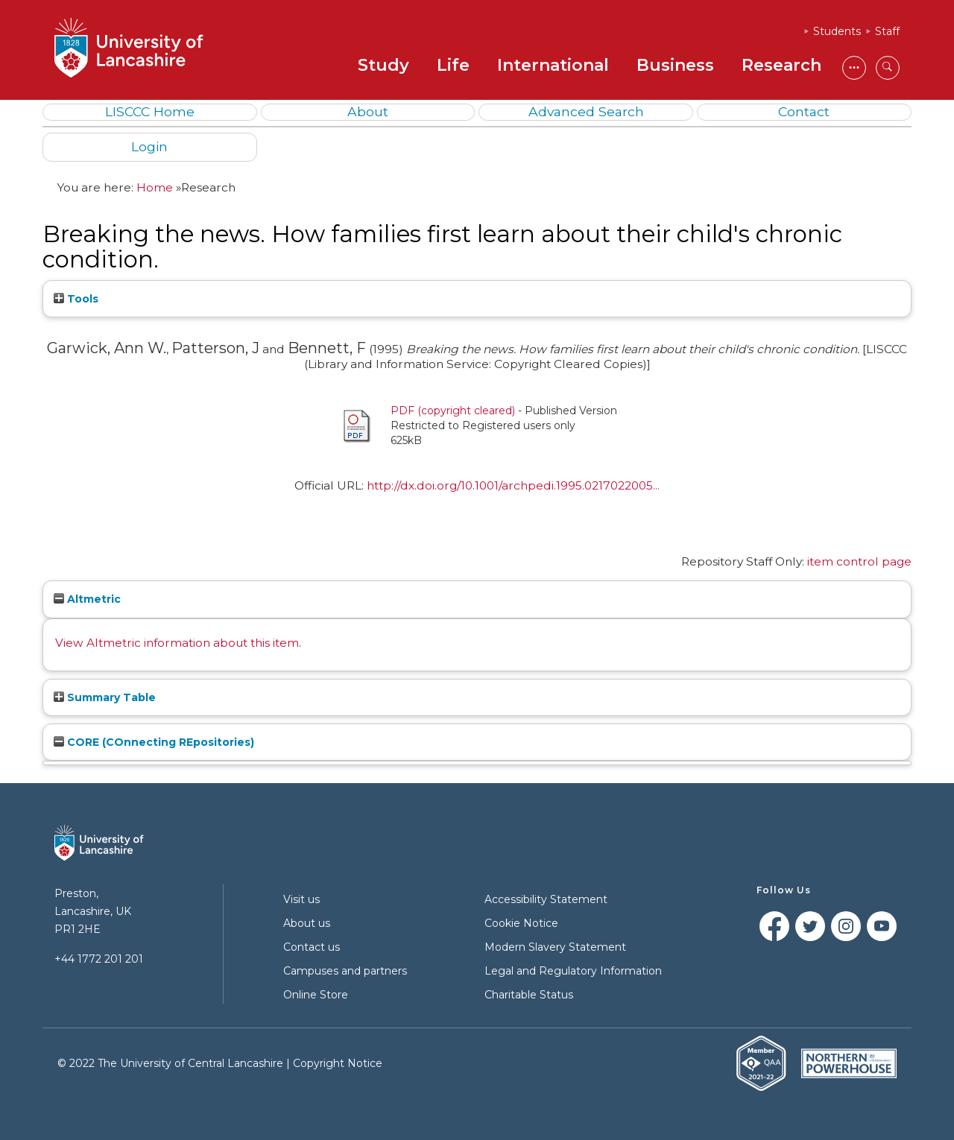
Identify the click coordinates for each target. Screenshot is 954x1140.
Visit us (301, 899)
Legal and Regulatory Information (573, 971)
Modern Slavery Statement (555, 947)
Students (837, 31)
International (553, 65)
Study (383, 65)
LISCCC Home (150, 111)
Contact (804, 111)
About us (306, 923)
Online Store (315, 994)
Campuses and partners (345, 971)
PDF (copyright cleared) (453, 410)
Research (781, 65)
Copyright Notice (337, 1063)
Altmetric (87, 599)
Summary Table (105, 697)
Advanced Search (586, 111)
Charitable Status (528, 994)
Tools (76, 298)
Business (675, 65)
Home (154, 187)
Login (149, 146)
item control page (859, 561)
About (367, 111)
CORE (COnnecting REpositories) (154, 742)
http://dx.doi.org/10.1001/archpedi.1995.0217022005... (513, 485)
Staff (887, 31)
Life (453, 65)
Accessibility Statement (545, 899)
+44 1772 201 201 (98, 959)
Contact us (311, 947)
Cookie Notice (521, 923)
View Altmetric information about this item (177, 643)
